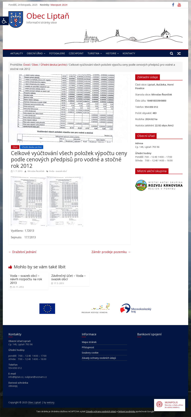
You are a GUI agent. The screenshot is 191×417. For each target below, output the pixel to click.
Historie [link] (111, 53)
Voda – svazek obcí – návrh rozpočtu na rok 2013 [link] (26, 279)
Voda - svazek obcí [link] (58, 171)
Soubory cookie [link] (90, 352)
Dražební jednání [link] (22, 252)
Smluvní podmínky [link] (127, 411)
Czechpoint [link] (76, 53)
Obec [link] (35, 64)
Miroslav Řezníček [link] (36, 171)
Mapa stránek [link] (89, 342)
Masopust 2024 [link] (58, 4)
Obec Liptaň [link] (47, 16)
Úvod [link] (26, 64)
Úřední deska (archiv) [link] (54, 64)
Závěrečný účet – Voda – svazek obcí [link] (68, 277)
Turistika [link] (93, 53)
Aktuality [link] (16, 53)
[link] (4, 21)
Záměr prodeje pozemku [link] (111, 252)
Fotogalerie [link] (57, 53)
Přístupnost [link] (88, 347)
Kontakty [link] (129, 53)
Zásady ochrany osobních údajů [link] (99, 357)
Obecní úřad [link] (35, 53)
